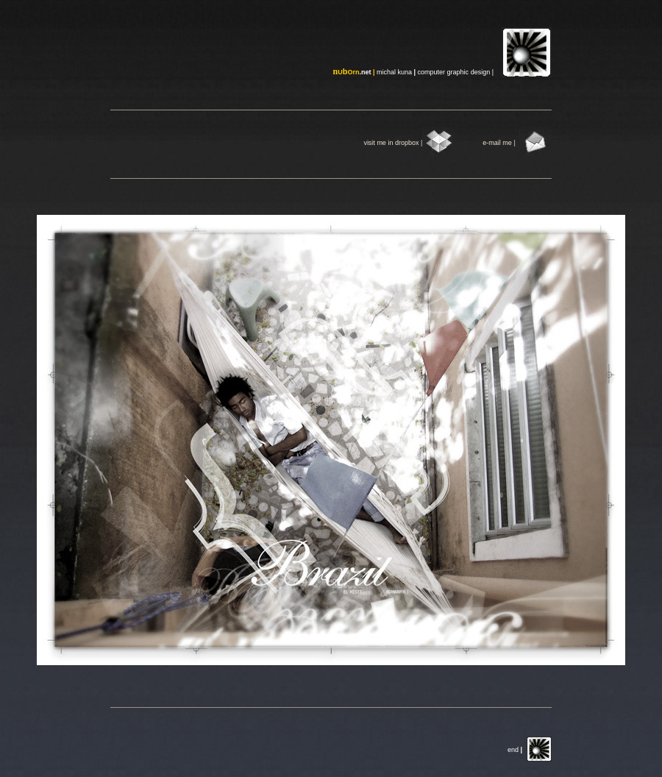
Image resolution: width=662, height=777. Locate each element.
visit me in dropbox (391, 142)
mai (493, 142)
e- (485, 142)
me (507, 142)
